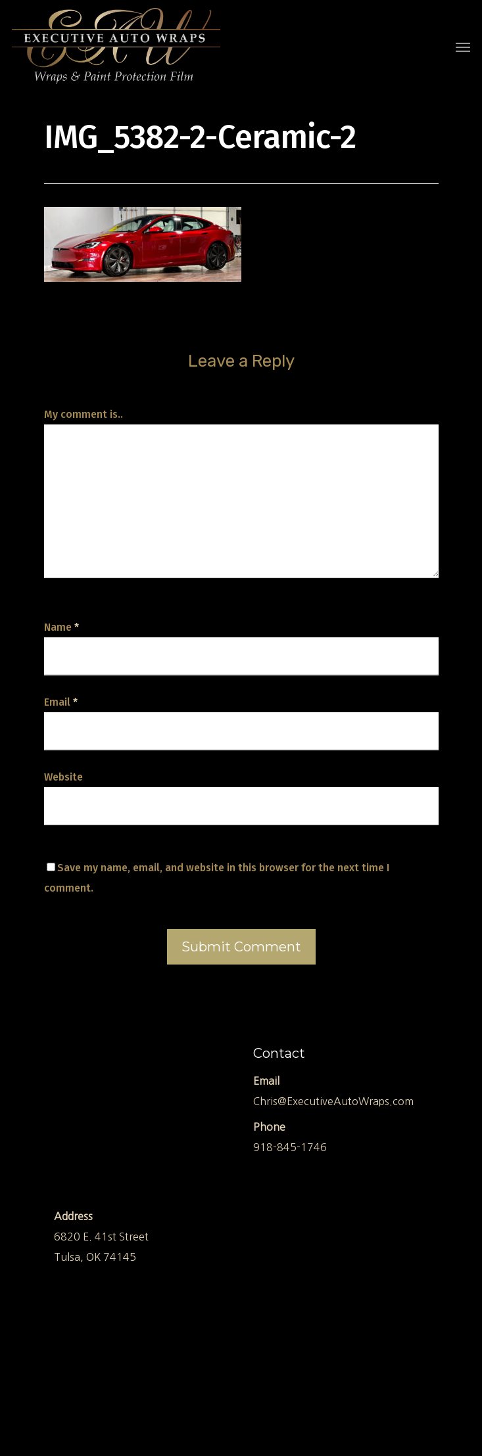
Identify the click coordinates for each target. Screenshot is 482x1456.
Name (61, 627)
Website (63, 777)
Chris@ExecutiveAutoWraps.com (333, 1101)
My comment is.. (83, 414)
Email (61, 702)
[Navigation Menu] (463, 46)
